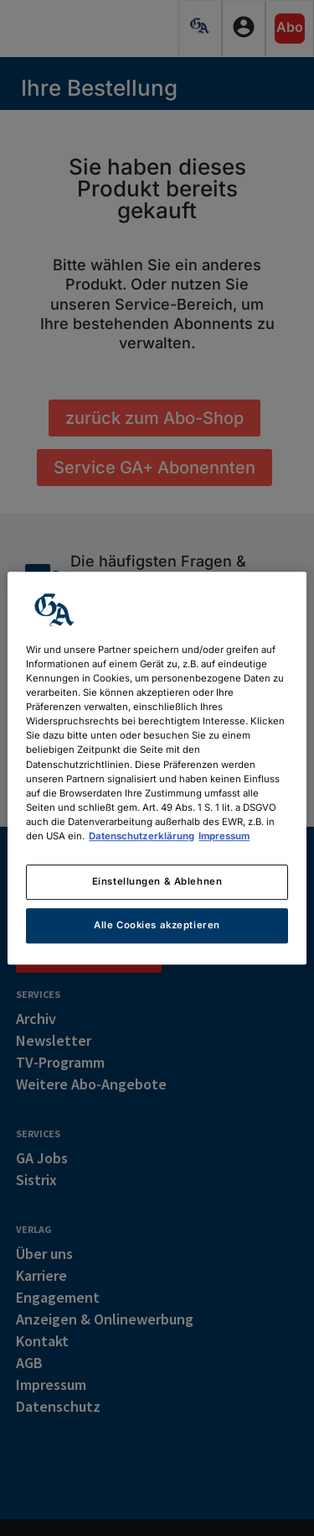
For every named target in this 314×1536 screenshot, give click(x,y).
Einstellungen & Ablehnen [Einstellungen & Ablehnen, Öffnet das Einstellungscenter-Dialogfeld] (157, 881)
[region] (157, 768)
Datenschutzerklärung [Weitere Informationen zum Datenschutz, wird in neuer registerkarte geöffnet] (141, 836)
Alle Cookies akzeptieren (157, 925)
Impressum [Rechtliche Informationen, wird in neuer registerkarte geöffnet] (224, 836)
